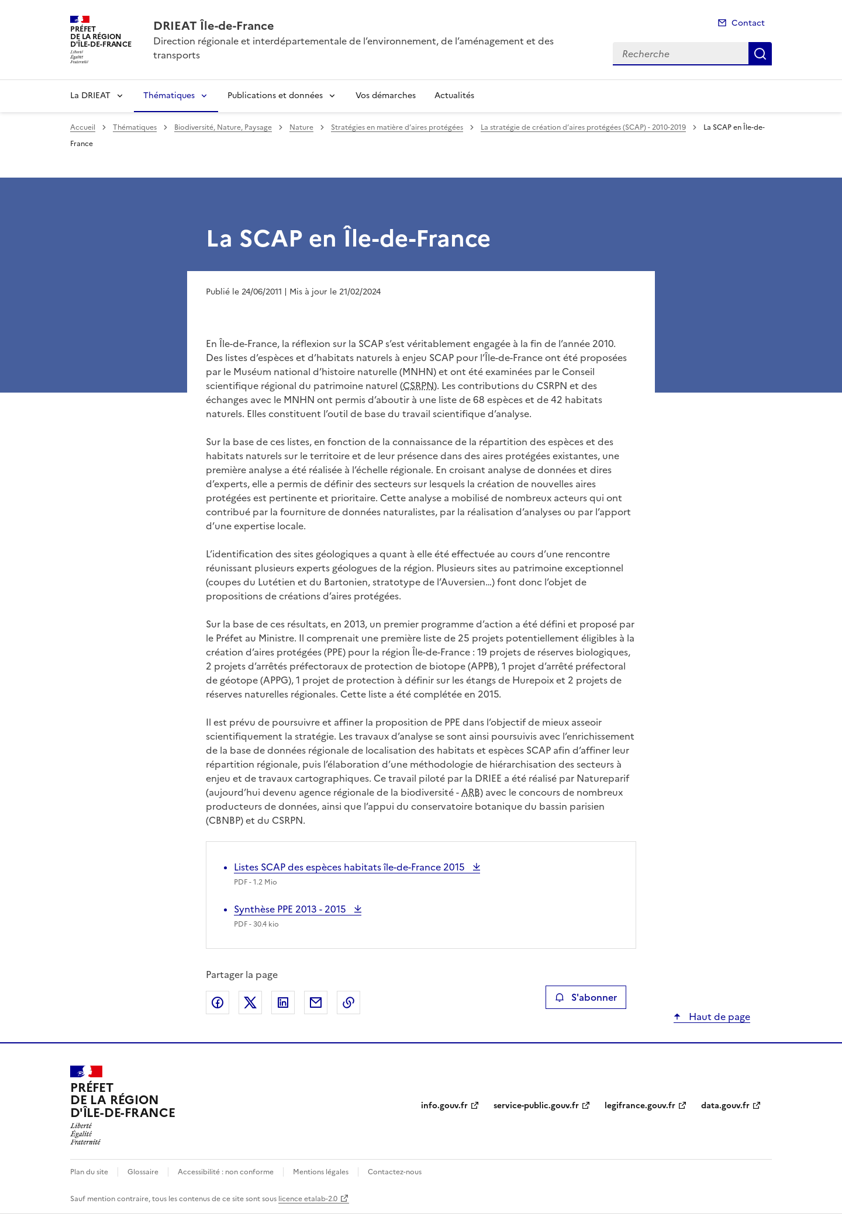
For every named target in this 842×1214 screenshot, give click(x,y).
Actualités (454, 95)
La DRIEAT (90, 95)
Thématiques (169, 95)
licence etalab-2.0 (307, 1199)
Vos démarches (386, 95)
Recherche (760, 53)
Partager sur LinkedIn (283, 1002)
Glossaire (142, 1172)
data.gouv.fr (725, 1105)
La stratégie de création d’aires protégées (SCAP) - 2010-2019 (583, 127)
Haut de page (718, 1017)
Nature (301, 127)
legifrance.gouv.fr (640, 1105)
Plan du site (89, 1172)
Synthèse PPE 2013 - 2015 (291, 909)
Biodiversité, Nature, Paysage (223, 127)
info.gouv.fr (444, 1105)
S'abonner (585, 997)
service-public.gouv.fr (536, 1105)
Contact (748, 23)
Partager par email (315, 1002)
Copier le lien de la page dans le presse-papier (348, 1002)
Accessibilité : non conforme (226, 1172)
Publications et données (275, 95)
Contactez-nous (395, 1172)
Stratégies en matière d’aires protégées (397, 127)
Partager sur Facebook (217, 1002)
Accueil (82, 127)
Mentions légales (320, 1172)
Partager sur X (250, 1002)
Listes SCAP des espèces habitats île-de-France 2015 (350, 867)
